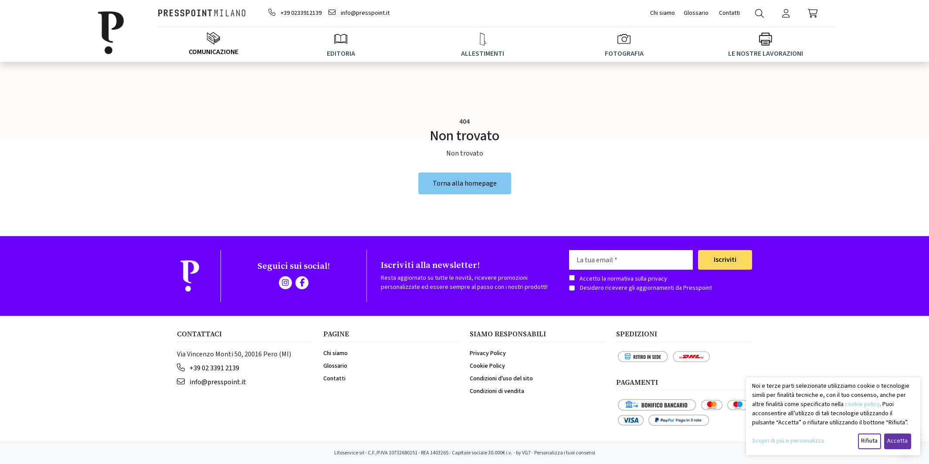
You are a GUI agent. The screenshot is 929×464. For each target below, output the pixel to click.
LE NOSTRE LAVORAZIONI (765, 45)
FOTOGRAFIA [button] (624, 45)
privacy (657, 278)
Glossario (696, 13)
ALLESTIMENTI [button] (482, 45)
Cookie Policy (487, 366)
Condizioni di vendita (497, 391)
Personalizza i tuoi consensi (564, 453)
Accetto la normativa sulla (623, 278)
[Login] (786, 13)
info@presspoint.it (359, 13)
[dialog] (833, 416)
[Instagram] (285, 282)
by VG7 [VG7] (523, 453)
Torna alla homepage (465, 183)
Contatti (729, 13)
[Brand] (120, 31)
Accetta (897, 441)
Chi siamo (662, 13)
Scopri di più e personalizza (788, 441)
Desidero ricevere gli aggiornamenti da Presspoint (646, 288)
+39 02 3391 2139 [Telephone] (208, 368)
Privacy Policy (488, 353)
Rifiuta (869, 441)
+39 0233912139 (295, 13)
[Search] (760, 13)
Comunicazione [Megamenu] (213, 44)
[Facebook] (302, 282)
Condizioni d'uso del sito (501, 378)
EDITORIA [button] (341, 45)
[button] (813, 13)
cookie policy (862, 404)
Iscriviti (725, 259)
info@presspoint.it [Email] (211, 382)
